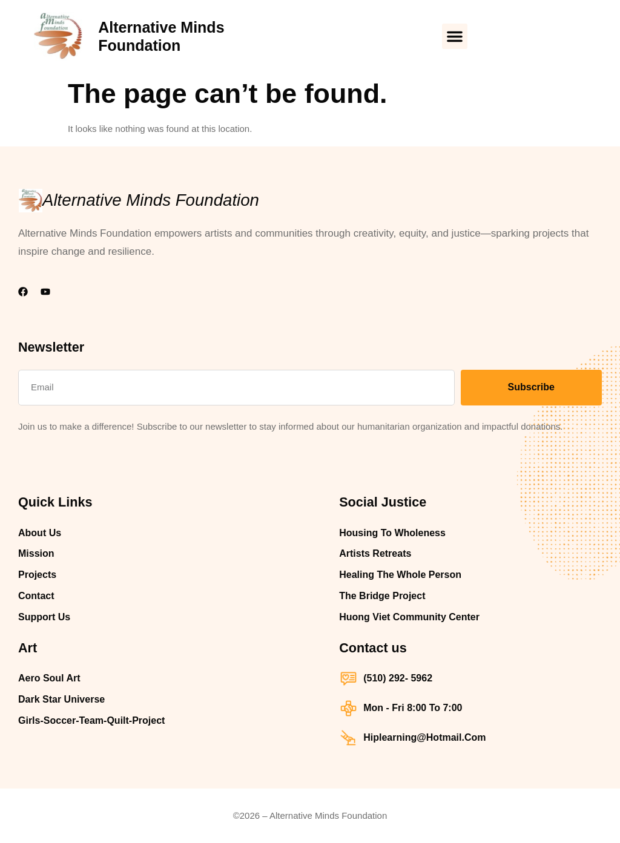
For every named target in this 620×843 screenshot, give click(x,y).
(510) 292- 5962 (397, 678)
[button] (454, 36)
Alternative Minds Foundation (150, 200)
